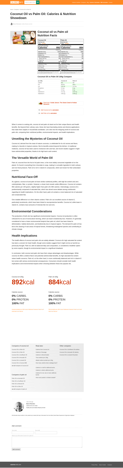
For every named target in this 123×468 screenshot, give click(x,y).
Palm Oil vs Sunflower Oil (18, 381)
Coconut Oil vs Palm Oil (25, 9)
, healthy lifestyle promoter (22, 23)
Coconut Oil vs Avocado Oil (19, 357)
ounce (26, 309)
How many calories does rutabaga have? (46, 363)
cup (42, 309)
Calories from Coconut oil (42, 349)
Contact (110, 2)
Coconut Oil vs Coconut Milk (19, 363)
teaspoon (36, 309)
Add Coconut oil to (50, 110)
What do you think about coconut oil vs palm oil (22, 435)
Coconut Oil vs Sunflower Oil (19, 355)
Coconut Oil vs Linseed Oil (19, 360)
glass (40, 309)
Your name (14, 430)
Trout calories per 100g (42, 357)
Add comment (16, 449)
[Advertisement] (23, 63)
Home (11, 9)
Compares (83, 2)
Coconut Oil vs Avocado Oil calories (69, 352)
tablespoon (31, 309)
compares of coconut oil (22, 365)
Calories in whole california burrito (45, 370)
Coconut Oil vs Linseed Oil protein (69, 355)
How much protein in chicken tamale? (46, 377)
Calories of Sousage (41, 352)
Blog (88, 2)
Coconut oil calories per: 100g (18, 309)
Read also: (60, 103)
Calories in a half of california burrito (45, 367)
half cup (21, 311)
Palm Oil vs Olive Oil (17, 386)
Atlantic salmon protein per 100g (44, 360)
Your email (37, 430)
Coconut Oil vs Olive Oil (18, 349)
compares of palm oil (21, 389)
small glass (14, 311)
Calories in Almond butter (42, 355)
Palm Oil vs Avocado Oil (18, 378)
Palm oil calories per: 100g (54, 309)
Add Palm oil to (49, 113)
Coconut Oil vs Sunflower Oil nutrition (69, 349)
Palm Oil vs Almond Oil (18, 383)
